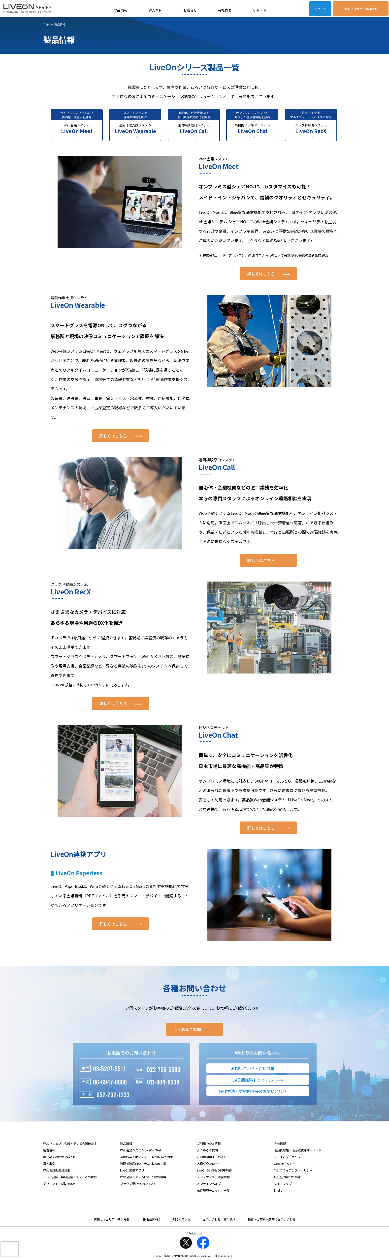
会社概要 (225, 10)
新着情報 (49, 1150)
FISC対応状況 (181, 1219)
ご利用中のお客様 (209, 1143)
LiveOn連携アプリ (132, 1170)
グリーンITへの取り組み (59, 1183)
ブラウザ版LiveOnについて (138, 1183)
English (279, 1190)
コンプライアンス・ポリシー (293, 1170)
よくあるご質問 (207, 1150)
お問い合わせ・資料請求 (360, 9)
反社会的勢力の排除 (287, 1177)
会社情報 (280, 1143)
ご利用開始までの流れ (212, 1157)
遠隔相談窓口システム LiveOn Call (143, 1163)
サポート (259, 10)
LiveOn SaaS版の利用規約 (214, 1170)
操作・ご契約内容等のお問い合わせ (271, 1219)
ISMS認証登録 (151, 1219)
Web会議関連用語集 (56, 1170)
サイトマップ (283, 1183)
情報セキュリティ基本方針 (111, 1219)
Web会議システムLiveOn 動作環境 (143, 1177)
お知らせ (190, 10)
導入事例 (155, 10)
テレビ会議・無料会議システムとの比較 (70, 1177)
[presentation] (9, 1249)
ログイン (320, 9)
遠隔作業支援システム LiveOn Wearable (146, 1157)
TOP (46, 24)
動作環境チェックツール (213, 1190)
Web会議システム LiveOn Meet (140, 1150)
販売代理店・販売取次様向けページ (298, 1150)
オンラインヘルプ (209, 1183)
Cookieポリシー (284, 1163)
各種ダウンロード (209, 1163)
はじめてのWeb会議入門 (59, 1157)
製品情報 (121, 10)
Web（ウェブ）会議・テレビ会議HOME (69, 1143)
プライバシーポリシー (289, 1157)
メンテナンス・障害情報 (213, 1177)
